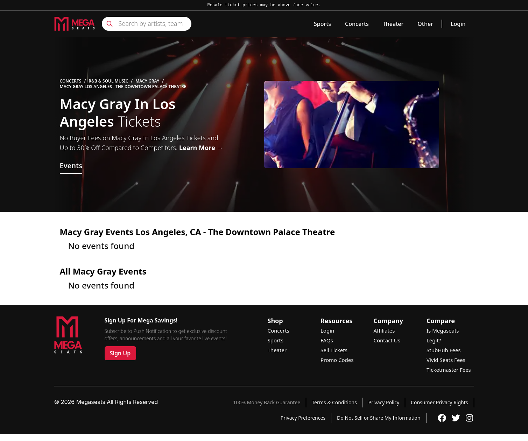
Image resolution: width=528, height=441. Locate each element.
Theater (393, 24)
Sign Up (120, 353)
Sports (322, 24)
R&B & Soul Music (108, 81)
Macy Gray (147, 81)
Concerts (357, 24)
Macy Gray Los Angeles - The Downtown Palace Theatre (123, 87)
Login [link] (458, 24)
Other (425, 24)
